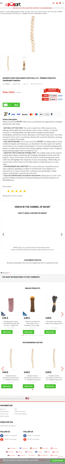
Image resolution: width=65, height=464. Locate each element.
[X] (1, 460)
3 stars (17, 191)
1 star (9, 191)
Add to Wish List (36, 84)
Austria (54, 449)
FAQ (15, 409)
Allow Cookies (57, 461)
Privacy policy (4, 412)
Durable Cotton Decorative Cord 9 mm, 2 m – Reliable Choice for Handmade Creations (11, 378)
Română (33, 449)
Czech (19, 452)
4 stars (21, 191)
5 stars (25, 191)
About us (3, 409)
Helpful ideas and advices (8, 426)
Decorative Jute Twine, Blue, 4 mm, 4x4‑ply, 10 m (54, 322)
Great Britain (43, 456)
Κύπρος (31, 456)
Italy (47, 452)
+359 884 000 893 (46, 8)
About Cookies (4, 416)
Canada (54, 456)
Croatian (9, 452)
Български (12, 449)
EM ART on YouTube (8, 439)
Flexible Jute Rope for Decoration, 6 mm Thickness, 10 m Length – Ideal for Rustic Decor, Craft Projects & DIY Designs (32, 324)
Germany (44, 449)
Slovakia (11, 456)
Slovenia (21, 456)
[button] (21, 335)
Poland (56, 452)
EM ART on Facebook (8, 436)
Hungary (28, 452)
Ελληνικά (23, 449)
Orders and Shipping (20, 414)
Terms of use (4, 414)
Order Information (19, 412)
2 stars (13, 191)
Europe (38, 452)
